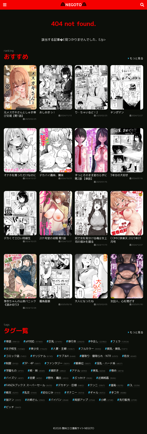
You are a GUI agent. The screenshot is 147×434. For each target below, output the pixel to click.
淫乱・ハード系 (109, 363)
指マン (13, 400)
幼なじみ (51, 392)
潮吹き (58, 370)
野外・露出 (58, 378)
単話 (13, 341)
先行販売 (128, 400)
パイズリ (15, 378)
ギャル (97, 392)
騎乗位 (83, 363)
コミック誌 (16, 356)
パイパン (60, 400)
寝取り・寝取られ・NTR (100, 356)
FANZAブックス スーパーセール (29, 385)
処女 (130, 356)
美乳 (99, 370)
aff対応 (34, 341)
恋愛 (36, 378)
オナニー (75, 392)
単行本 (76, 341)
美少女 (39, 348)
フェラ (121, 341)
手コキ (118, 392)
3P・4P (32, 363)
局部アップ (84, 400)
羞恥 (117, 385)
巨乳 (55, 341)
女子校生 (15, 348)
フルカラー (91, 348)
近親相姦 (107, 378)
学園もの (15, 370)
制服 (12, 363)
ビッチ (13, 407)
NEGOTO (73, 4)
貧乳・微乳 (117, 348)
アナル (79, 370)
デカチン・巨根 (71, 385)
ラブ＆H (67, 356)
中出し (98, 341)
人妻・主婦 (64, 348)
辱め (117, 370)
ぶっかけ (83, 378)
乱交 (30, 392)
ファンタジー (58, 363)
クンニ (97, 385)
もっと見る (136, 58)
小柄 (107, 400)
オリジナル (42, 356)
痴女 (12, 392)
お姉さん (36, 400)
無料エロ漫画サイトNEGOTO (78, 428)
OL (134, 385)
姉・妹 (37, 370)
